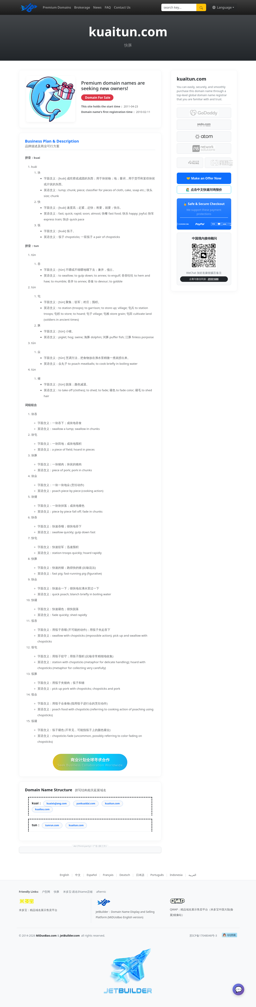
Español (92, 875)
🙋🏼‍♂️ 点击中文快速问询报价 (204, 189)
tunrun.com (52, 825)
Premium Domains (57, 7)
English (64, 875)
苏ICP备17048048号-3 (203, 935)
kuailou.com (42, 809)
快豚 (56, 891)
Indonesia (176, 875)
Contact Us (122, 7)
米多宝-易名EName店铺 (78, 891)
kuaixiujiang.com (57, 803)
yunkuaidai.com (85, 803)
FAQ (108, 7)
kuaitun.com (112, 803)
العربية (192, 875)
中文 (78, 875)
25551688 (213, 279)
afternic (101, 891)
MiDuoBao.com (46, 935)
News (97, 7)
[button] (223, 7)
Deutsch (124, 875)
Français (108, 875)
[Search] (179, 7)
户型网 (46, 891)
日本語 (140, 875)
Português (157, 875)
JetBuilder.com (70, 935)
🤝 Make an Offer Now (203, 178)
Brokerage (82, 7)
